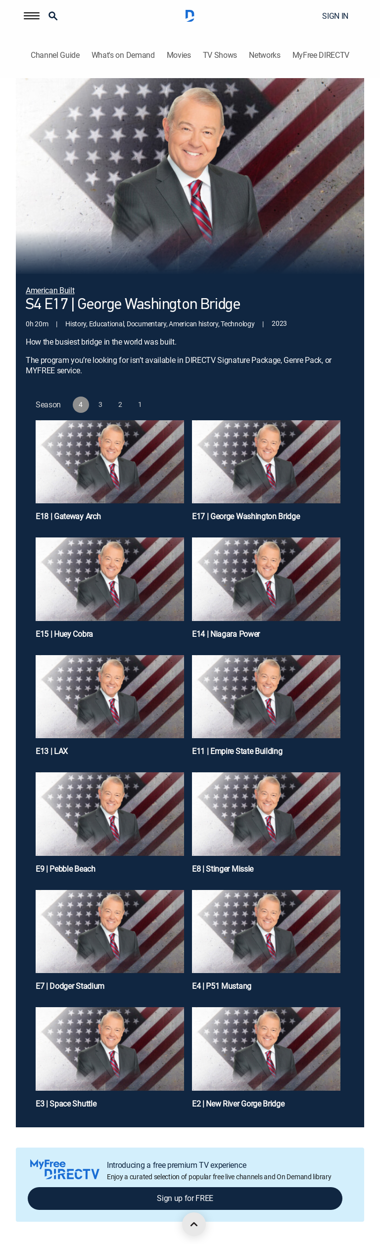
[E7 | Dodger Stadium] (110, 945)
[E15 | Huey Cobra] (110, 592)
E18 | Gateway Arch (68, 516)
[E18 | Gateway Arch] (110, 475)
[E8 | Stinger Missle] (266, 827)
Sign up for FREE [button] (185, 1198)
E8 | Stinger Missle (222, 868)
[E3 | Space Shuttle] (110, 1062)
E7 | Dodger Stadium (70, 985)
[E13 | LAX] (110, 710)
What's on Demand (123, 55)
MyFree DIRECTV (321, 55)
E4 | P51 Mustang (221, 985)
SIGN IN (335, 15)
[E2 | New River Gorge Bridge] (266, 1062)
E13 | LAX (52, 751)
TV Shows (220, 55)
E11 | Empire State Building (237, 751)
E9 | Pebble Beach (65, 868)
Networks (264, 55)
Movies (179, 55)
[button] (32, 16)
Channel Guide (55, 55)
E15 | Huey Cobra (64, 633)
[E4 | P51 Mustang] (266, 945)
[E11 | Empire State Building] (266, 710)
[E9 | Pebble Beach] (110, 827)
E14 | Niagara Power (226, 633)
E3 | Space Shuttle (66, 1103)
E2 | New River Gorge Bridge (238, 1103)
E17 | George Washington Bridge (245, 516)
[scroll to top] (194, 1224)
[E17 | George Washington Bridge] (266, 475)
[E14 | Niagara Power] (266, 592)
